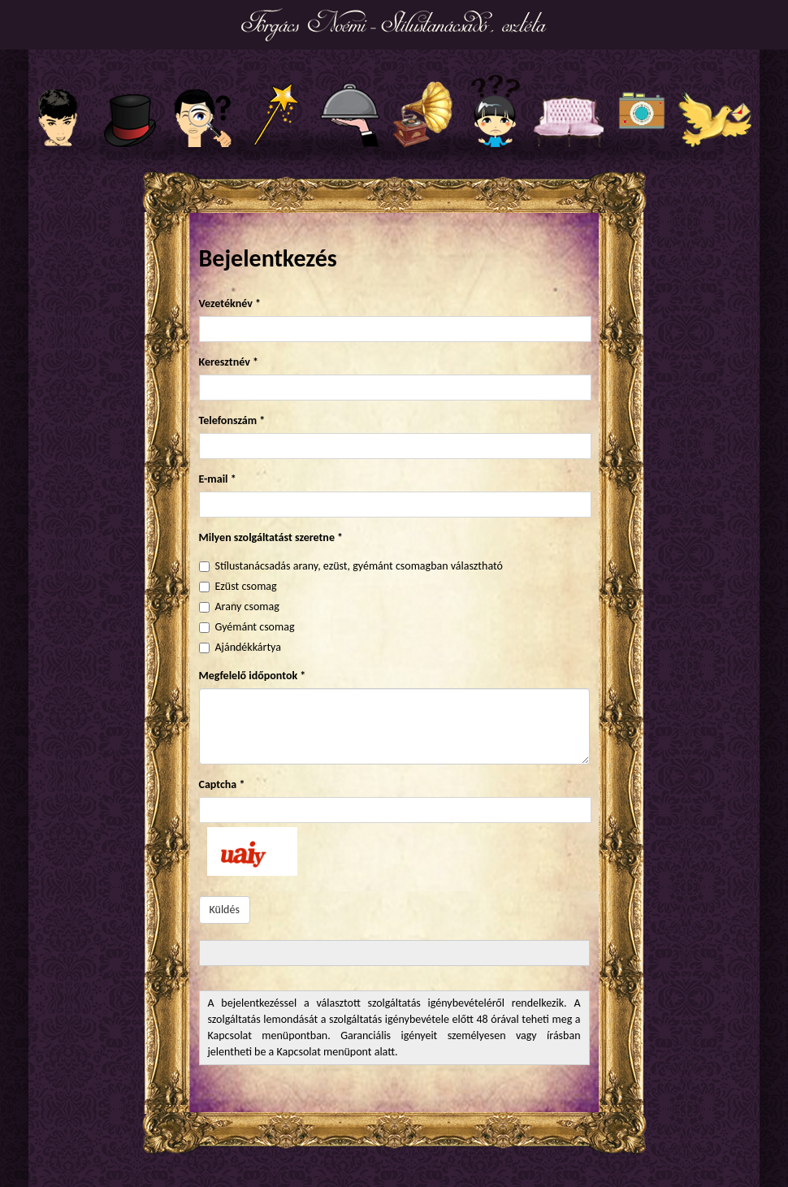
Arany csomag (247, 606)
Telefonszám (232, 420)
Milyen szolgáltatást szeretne (271, 537)
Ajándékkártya (248, 647)
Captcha (222, 784)
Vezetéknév (230, 303)
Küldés (225, 909)
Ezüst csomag (246, 586)
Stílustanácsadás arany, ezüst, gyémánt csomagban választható (359, 566)
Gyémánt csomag (255, 627)
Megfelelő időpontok (252, 675)
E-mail (217, 479)
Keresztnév (228, 362)
